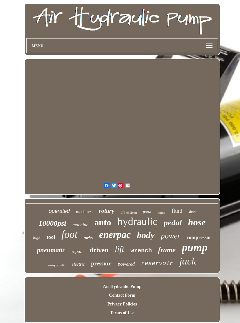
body (145, 235)
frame (167, 250)
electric (78, 264)
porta (147, 212)
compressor (199, 237)
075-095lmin (129, 212)
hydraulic (137, 221)
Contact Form (122, 295)
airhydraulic (57, 265)
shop (192, 212)
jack (187, 261)
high (36, 237)
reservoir (157, 263)
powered (126, 264)
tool (51, 237)
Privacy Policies (122, 304)
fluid (177, 211)
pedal (173, 222)
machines (84, 211)
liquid (162, 212)
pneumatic (51, 250)
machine (80, 224)
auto (103, 222)
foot (69, 234)
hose (197, 222)
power (171, 236)
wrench (141, 250)
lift (119, 249)
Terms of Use (122, 312)
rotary (106, 210)
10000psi (52, 223)
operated (59, 211)
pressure (101, 263)
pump (195, 248)
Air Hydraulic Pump (122, 286)
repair (77, 251)
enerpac (115, 234)
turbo (88, 237)
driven (98, 250)
